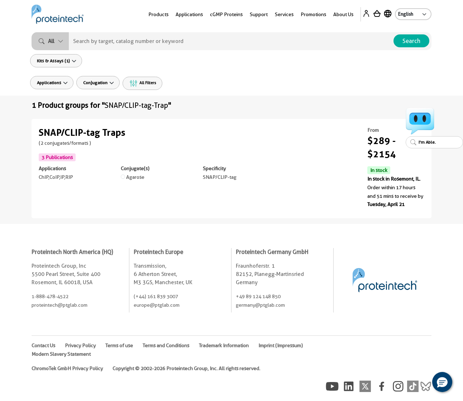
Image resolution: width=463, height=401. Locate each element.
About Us (343, 14)
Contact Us (43, 345)
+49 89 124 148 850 (258, 296)
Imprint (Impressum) (280, 345)
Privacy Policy (80, 345)
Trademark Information (224, 345)
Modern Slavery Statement (61, 354)
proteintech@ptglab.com (59, 305)
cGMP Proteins (226, 14)
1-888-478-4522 (50, 296)
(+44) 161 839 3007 (156, 296)
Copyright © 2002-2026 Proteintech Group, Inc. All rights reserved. (186, 368)
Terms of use (119, 345)
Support (259, 14)
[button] (442, 382)
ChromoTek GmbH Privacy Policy (67, 368)
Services (284, 14)
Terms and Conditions (166, 345)
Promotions (313, 14)
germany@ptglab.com (260, 305)
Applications (189, 14)
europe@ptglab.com (157, 305)
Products (158, 14)
